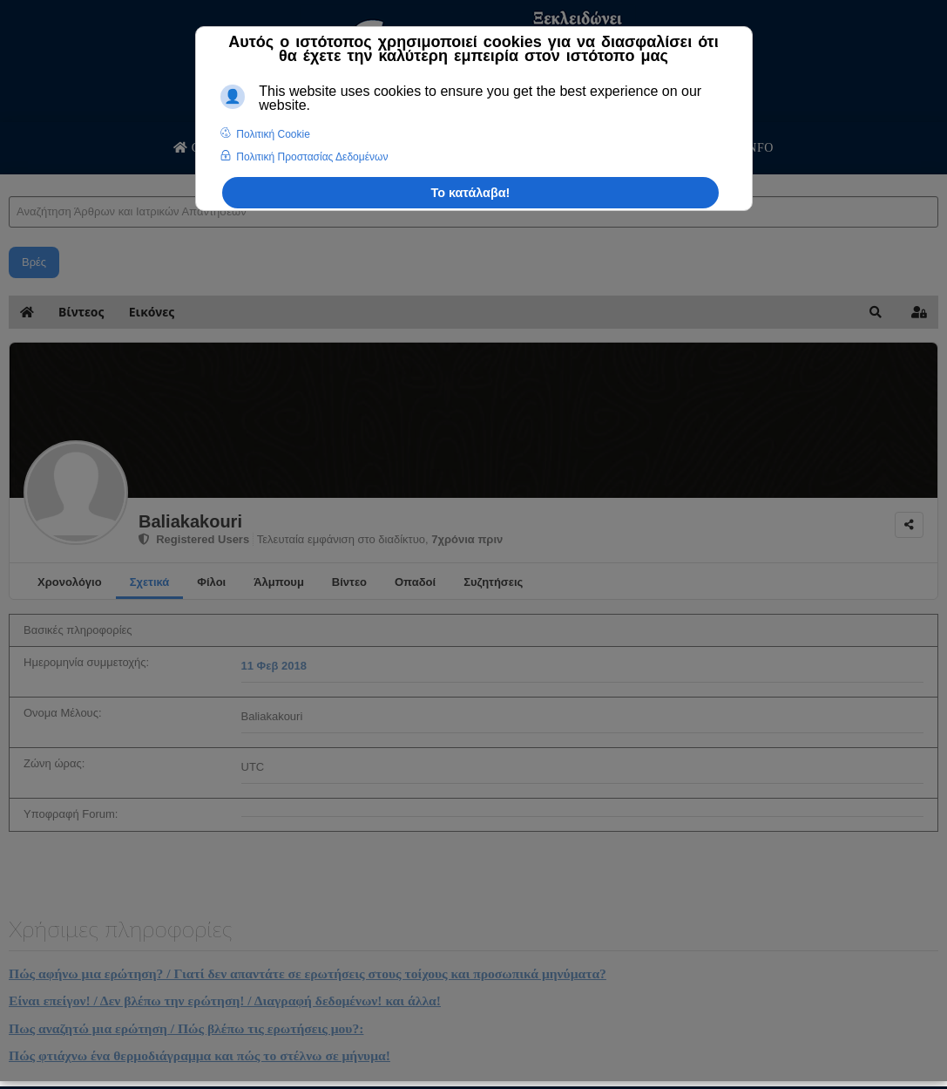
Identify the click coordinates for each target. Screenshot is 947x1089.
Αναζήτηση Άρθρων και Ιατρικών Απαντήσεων (9, 179)
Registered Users (194, 539)
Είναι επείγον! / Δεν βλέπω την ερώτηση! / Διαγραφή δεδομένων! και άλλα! (225, 1000)
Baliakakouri (190, 521)
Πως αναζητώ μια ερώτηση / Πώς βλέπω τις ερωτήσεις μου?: (186, 1028)
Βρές (34, 262)
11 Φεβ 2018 (274, 665)
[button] (875, 312)
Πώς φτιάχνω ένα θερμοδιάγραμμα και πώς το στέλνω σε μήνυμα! (199, 1055)
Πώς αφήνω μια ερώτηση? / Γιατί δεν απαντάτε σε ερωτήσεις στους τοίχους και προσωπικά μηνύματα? (307, 973)
